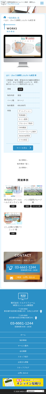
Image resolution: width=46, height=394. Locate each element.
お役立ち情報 (23, 362)
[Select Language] (35, 391)
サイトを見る (22, 148)
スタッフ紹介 (23, 357)
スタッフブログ (23, 367)
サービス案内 (23, 346)
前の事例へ (23, 160)
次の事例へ (23, 168)
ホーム (23, 335)
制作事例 (23, 340)
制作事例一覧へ (23, 164)
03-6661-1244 (21, 323)
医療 (20, 89)
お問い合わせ (23, 373)
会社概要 (23, 351)
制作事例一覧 (14, 18)
